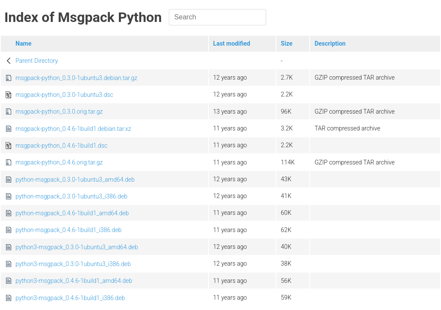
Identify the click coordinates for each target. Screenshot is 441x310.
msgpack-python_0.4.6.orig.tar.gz (59, 162)
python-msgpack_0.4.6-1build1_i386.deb (68, 229)
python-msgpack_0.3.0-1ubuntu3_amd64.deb (75, 179)
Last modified (231, 43)
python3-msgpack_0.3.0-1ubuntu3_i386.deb (73, 263)
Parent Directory (37, 60)
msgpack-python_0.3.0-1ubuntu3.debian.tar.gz (76, 77)
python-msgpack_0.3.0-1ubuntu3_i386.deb (71, 196)
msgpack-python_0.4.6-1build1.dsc (61, 145)
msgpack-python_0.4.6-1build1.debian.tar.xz (73, 128)
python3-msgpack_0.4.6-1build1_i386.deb (70, 297)
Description (329, 43)
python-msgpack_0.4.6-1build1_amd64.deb (72, 213)
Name (23, 43)
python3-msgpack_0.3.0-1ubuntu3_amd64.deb (77, 247)
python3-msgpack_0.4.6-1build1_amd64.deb (74, 280)
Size (286, 43)
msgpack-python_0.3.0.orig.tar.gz (59, 111)
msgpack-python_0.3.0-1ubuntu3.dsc (64, 94)
